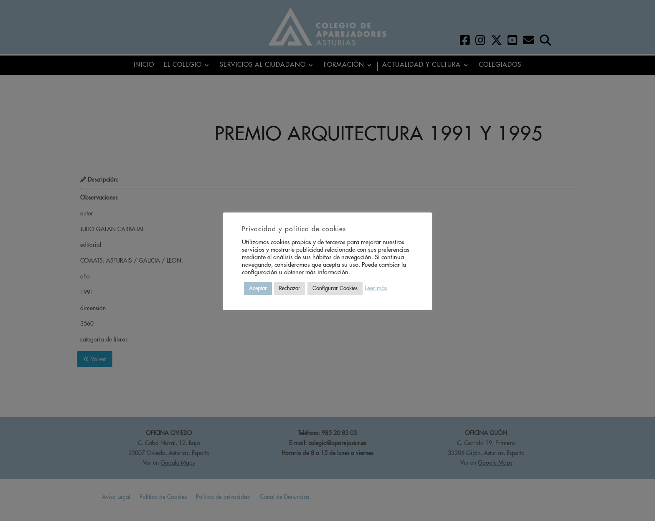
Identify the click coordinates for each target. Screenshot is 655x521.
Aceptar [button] (258, 288)
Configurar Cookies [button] (335, 288)
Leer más (376, 288)
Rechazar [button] (289, 288)
